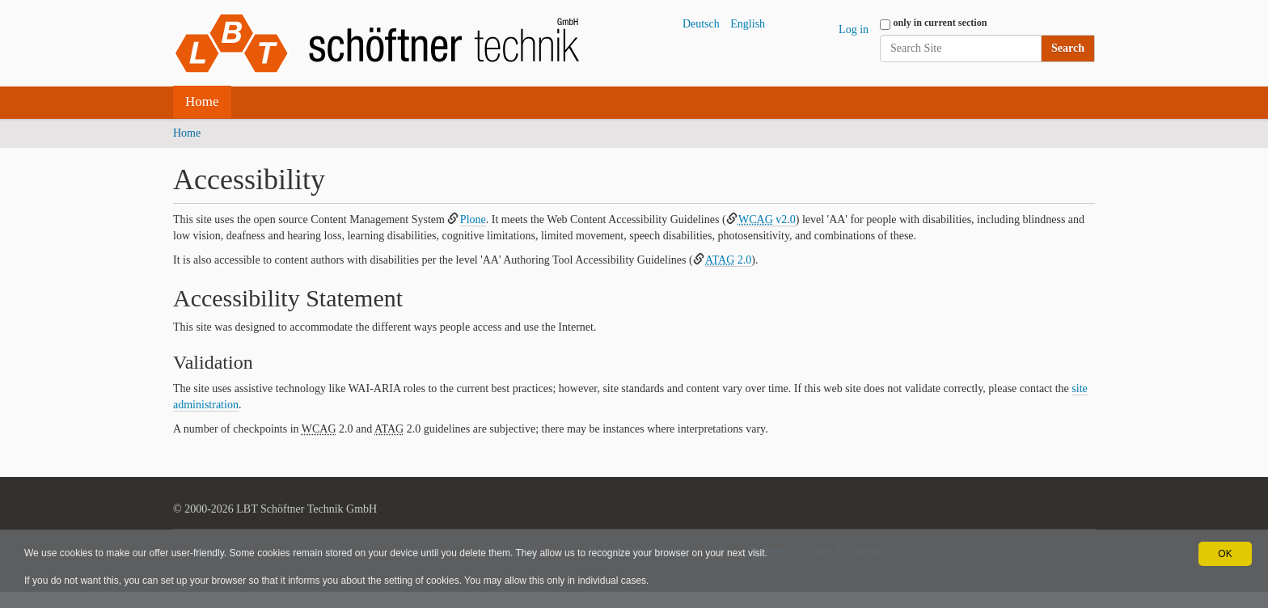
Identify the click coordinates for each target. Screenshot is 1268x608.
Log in (854, 29)
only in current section (940, 22)
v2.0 (767, 219)
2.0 (728, 260)
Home (202, 101)
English (747, 24)
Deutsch (701, 24)
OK (1225, 553)
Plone (473, 219)
